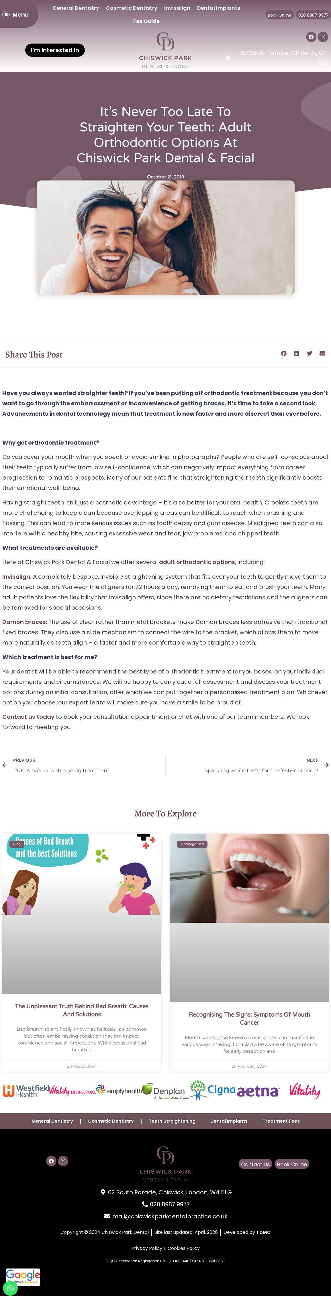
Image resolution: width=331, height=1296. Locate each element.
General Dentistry (75, 7)
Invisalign (177, 7)
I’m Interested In (55, 50)
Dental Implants (218, 7)
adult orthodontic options (197, 562)
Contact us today (28, 717)
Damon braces (24, 622)
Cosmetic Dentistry (131, 7)
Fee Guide (146, 21)
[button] (283, 353)
